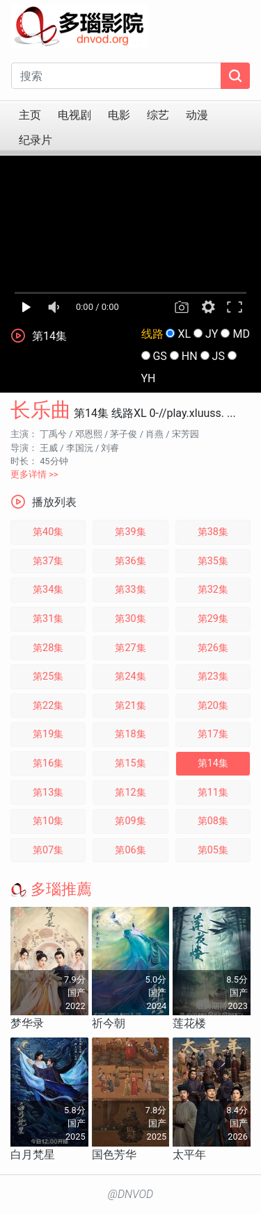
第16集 (48, 763)
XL (184, 334)
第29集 (213, 619)
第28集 (48, 648)
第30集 (130, 619)
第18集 (130, 734)
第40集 (48, 532)
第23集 (213, 676)
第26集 (213, 648)
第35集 (213, 561)
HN (190, 356)
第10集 (48, 821)
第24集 (130, 676)
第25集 (48, 676)
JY (211, 334)
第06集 (130, 850)
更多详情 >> (34, 474)
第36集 (130, 561)
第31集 (48, 619)
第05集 (213, 850)
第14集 (213, 763)
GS (159, 356)
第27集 (130, 648)
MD (240, 334)
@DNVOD (131, 1194)
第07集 (48, 850)
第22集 (48, 706)
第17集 (213, 734)
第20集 (213, 706)
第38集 (213, 532)
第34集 (48, 590)
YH (148, 378)
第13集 (48, 792)
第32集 (213, 590)
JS (218, 356)
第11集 (213, 792)
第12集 (130, 792)
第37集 (48, 561)
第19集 (48, 734)
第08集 (213, 821)
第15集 (130, 763)
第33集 (130, 590)
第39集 (130, 532)
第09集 (130, 821)
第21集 (130, 706)
